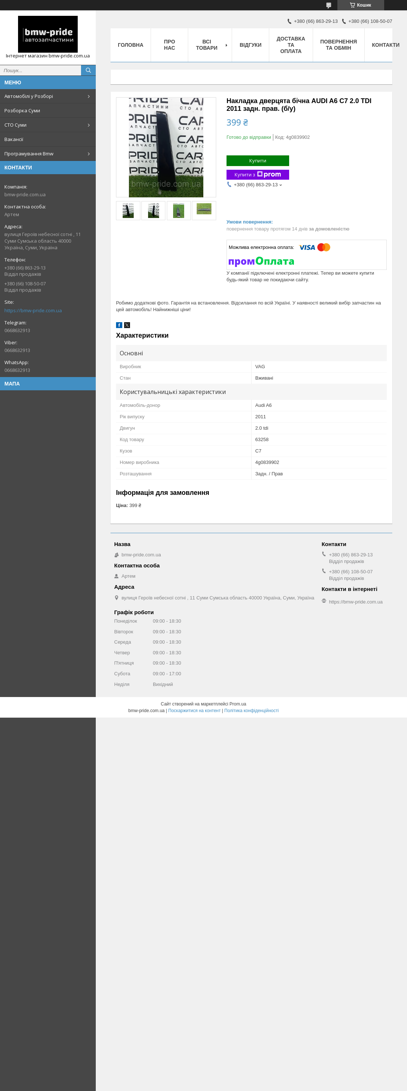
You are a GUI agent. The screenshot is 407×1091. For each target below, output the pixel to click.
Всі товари (206, 45)
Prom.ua (237, 704)
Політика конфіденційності (251, 710)
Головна (130, 45)
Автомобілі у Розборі (28, 96)
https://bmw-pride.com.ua (33, 310)
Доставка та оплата (291, 45)
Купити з (258, 174)
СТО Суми (15, 125)
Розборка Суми (22, 110)
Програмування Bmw (28, 153)
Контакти (386, 45)
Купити (257, 160)
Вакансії (13, 139)
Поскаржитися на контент (194, 710)
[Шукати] (88, 70)
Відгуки (251, 45)
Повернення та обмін (338, 45)
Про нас (169, 45)
